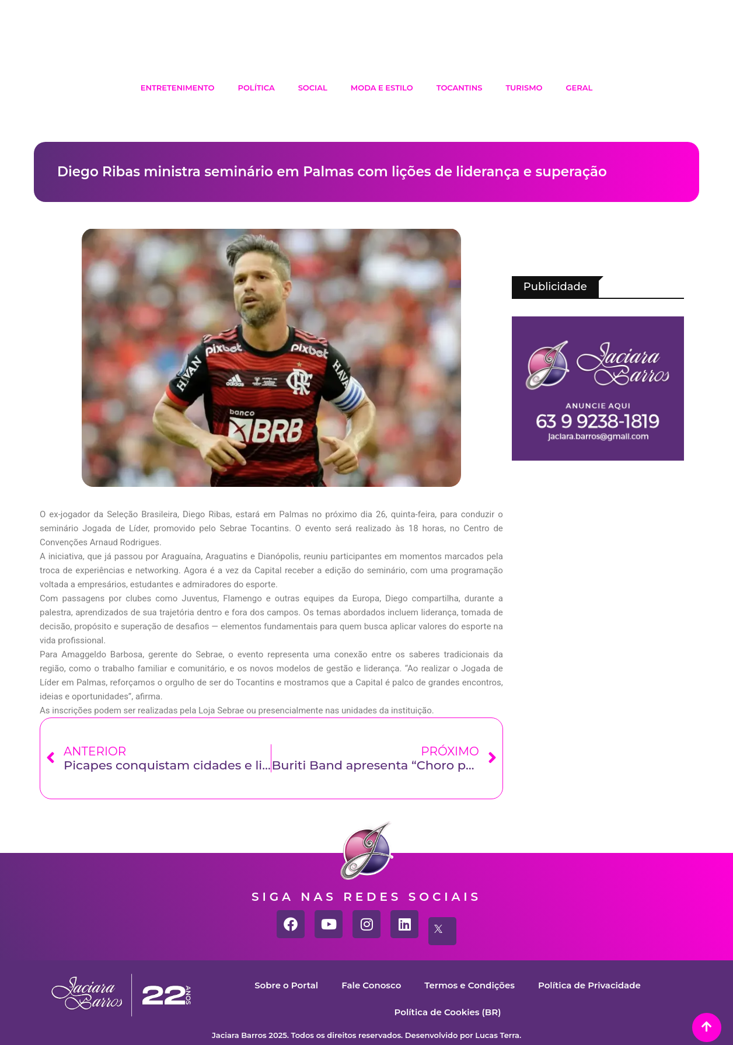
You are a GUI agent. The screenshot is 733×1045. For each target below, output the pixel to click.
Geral (579, 87)
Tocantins (460, 87)
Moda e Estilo (382, 87)
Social (312, 87)
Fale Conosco (371, 985)
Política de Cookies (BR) (447, 1012)
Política (256, 87)
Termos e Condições (469, 985)
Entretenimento (178, 87)
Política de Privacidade (589, 985)
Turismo (523, 87)
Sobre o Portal (286, 985)
